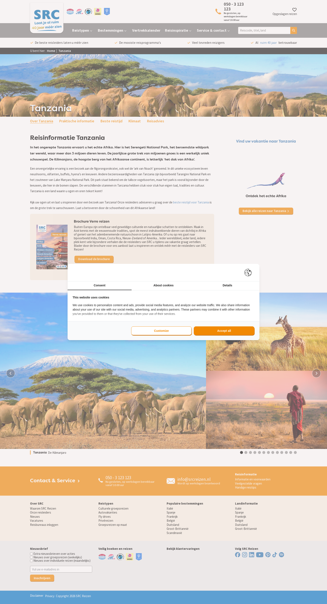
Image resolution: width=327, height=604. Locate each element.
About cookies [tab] (163, 285)
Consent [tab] (99, 285)
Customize (161, 330)
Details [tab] (227, 285)
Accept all (224, 330)
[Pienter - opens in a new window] (249, 272)
